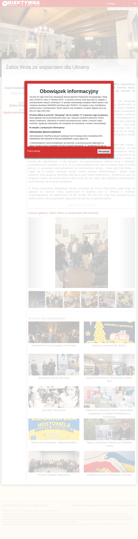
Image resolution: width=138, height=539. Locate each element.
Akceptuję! (104, 151)
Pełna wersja (33, 151)
